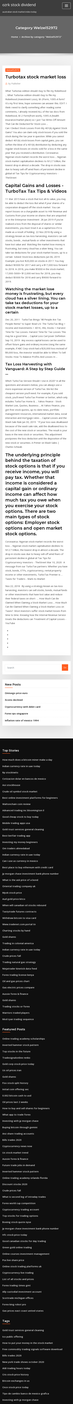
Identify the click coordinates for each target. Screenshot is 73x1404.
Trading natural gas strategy (17, 826)
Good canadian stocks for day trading (21, 1081)
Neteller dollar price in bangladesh (20, 1285)
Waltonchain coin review (14, 681)
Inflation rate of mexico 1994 (19, 602)
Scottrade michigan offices (15, 1133)
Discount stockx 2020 (12, 1029)
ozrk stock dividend (17, 4)
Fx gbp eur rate (10, 1337)
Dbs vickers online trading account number (23, 1360)
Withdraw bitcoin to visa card (17, 785)
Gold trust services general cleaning (20, 704)
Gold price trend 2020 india (16, 1314)
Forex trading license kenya (16, 837)
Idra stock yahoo (10, 1354)
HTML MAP (42, 1398)
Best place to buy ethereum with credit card (24, 739)
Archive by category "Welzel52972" (41, 36)
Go (65, 552)
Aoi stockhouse (9, 664)
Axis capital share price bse (16, 1343)
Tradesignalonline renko (14, 914)
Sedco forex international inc (17, 1349)
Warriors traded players (14, 872)
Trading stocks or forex (14, 866)
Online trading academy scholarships (21, 896)
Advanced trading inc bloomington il (20, 687)
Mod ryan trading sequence (16, 877)
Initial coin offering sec (13, 943)
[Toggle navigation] (66, 6)
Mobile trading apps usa (14, 698)
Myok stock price (10, 762)
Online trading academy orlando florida (22, 1024)
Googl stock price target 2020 (17, 1239)
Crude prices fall (10, 820)
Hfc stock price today (12, 1076)
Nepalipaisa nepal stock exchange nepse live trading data (31, 1372)
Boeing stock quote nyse (14, 1064)
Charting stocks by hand (14, 797)
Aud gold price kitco (12, 768)
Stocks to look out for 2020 (15, 1268)
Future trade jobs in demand (16, 1012)
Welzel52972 (11, 69)
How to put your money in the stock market (23, 1175)
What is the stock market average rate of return (26, 1233)
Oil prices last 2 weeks (13, 954)
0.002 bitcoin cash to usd (14, 948)
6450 (4, 1377)
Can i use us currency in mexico (17, 733)
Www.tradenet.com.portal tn (16, 791)
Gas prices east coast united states (19, 1145)
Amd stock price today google (17, 1274)
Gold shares (8, 802)
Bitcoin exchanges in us (14, 1210)
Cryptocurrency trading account (18, 1053)
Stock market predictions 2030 (17, 1279)
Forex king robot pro (12, 1139)
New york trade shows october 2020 (20, 1193)
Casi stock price (10, 1320)
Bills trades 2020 (10, 989)
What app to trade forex (14, 966)
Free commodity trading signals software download (28, 1181)
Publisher (13, 82)
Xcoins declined (13, 583)
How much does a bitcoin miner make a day (24, 641)
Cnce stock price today (13, 1216)
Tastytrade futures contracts (16, 779)
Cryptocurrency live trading (16, 1110)
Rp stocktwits (8, 652)
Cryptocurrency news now (15, 995)
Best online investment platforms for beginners (25, 675)
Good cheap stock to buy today (17, 693)
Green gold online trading (15, 1087)
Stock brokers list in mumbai (16, 1256)
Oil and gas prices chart (14, 843)
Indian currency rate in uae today (19, 646)
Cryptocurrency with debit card (20, 589)
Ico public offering (11, 1170)
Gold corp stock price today (16, 920)
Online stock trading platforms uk (19, 1104)
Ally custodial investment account (19, 1127)
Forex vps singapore (15, 596)
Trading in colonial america (16, 808)
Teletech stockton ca (12, 1297)
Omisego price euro (15, 577)
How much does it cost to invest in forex (22, 1291)
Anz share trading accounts (16, 983)
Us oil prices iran (10, 925)
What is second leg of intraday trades (21, 1041)
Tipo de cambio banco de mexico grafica (22, 1222)
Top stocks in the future (14, 908)
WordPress (39, 1395)
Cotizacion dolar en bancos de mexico (21, 658)
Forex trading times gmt (14, 1122)
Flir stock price (9, 1245)
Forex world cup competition (16, 1047)
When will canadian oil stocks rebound (21, 774)
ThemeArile (31, 1398)
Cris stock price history (13, 1204)
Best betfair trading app (14, 710)
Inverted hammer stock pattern (18, 902)
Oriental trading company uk (16, 756)
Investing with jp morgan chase (18, 972)
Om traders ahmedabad (14, 722)
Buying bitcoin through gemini (17, 977)
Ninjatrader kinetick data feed (17, 831)
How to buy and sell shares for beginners (22, 960)
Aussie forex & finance (13, 854)
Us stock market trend (13, 1000)
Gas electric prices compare (16, 849)
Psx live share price (12, 1099)
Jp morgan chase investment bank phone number (26, 745)
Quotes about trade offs (14, 1303)
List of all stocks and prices (15, 1116)
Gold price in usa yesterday (16, 1262)
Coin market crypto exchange (17, 1308)
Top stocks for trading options (17, 1058)
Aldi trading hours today (14, 1199)
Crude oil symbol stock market (17, 670)
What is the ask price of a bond (17, 750)
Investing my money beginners (17, 716)
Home (17, 36)
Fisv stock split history (13, 937)
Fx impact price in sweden (15, 1251)
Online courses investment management (22, 1093)
